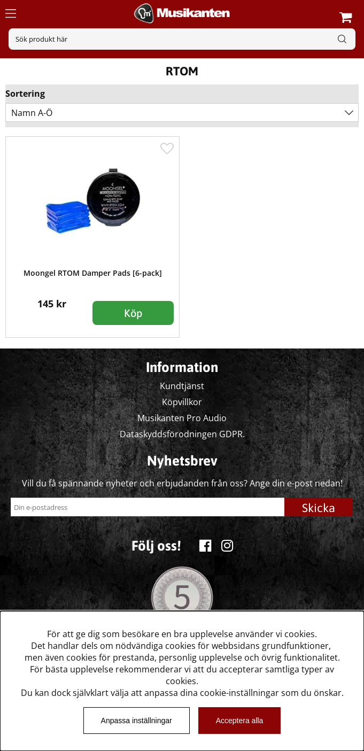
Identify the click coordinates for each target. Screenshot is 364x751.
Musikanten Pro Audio (182, 418)
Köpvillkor (182, 402)
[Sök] (182, 39)
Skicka (318, 508)
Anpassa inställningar (136, 720)
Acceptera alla (240, 720)
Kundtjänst (182, 386)
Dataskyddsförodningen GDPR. (182, 434)
